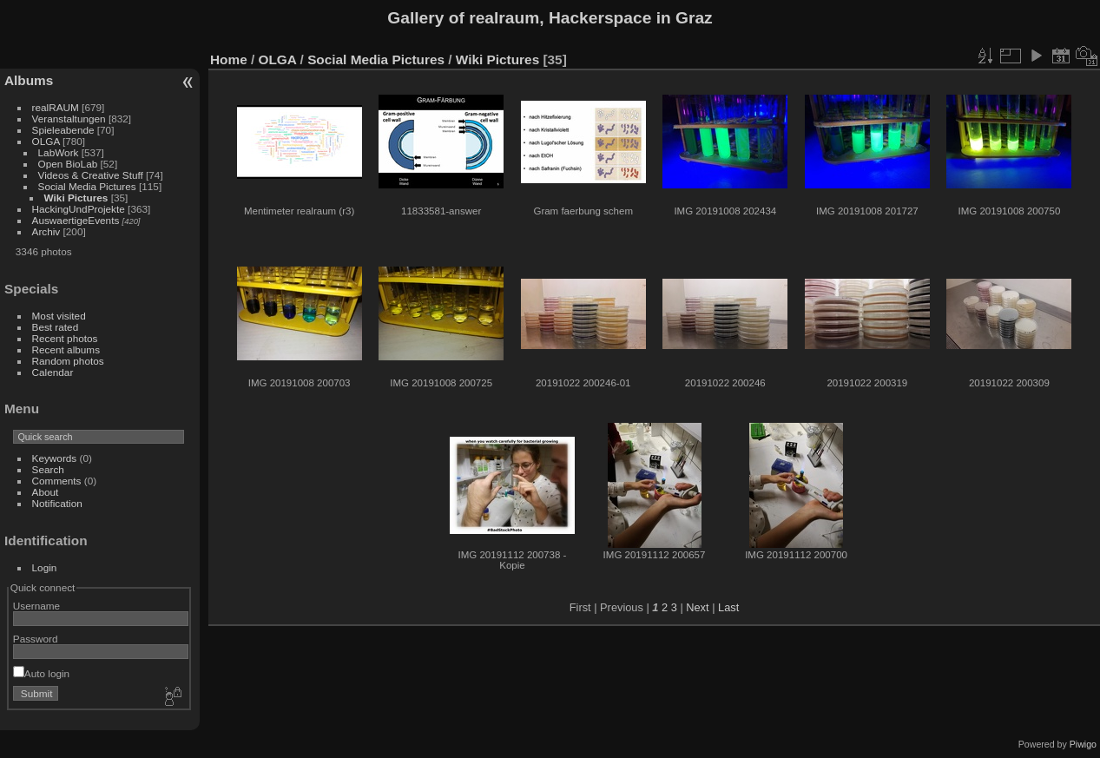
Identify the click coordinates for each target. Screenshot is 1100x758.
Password (35, 638)
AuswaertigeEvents (76, 220)
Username (36, 605)
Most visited (59, 315)
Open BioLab (68, 163)
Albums (28, 80)
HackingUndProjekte (78, 208)
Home (228, 59)
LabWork (58, 152)
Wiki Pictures (76, 197)
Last (728, 607)
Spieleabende (63, 129)
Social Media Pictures (87, 186)
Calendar (53, 372)
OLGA (46, 141)
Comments (57, 480)
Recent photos (65, 338)
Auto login (41, 673)
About (45, 492)
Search (48, 469)
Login (44, 567)
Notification (57, 503)
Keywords (54, 458)
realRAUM (55, 107)
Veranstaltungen (69, 118)
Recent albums (66, 349)
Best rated (55, 327)
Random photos (68, 360)
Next (697, 607)
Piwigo (1083, 744)
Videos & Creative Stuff (90, 175)
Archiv (46, 231)
